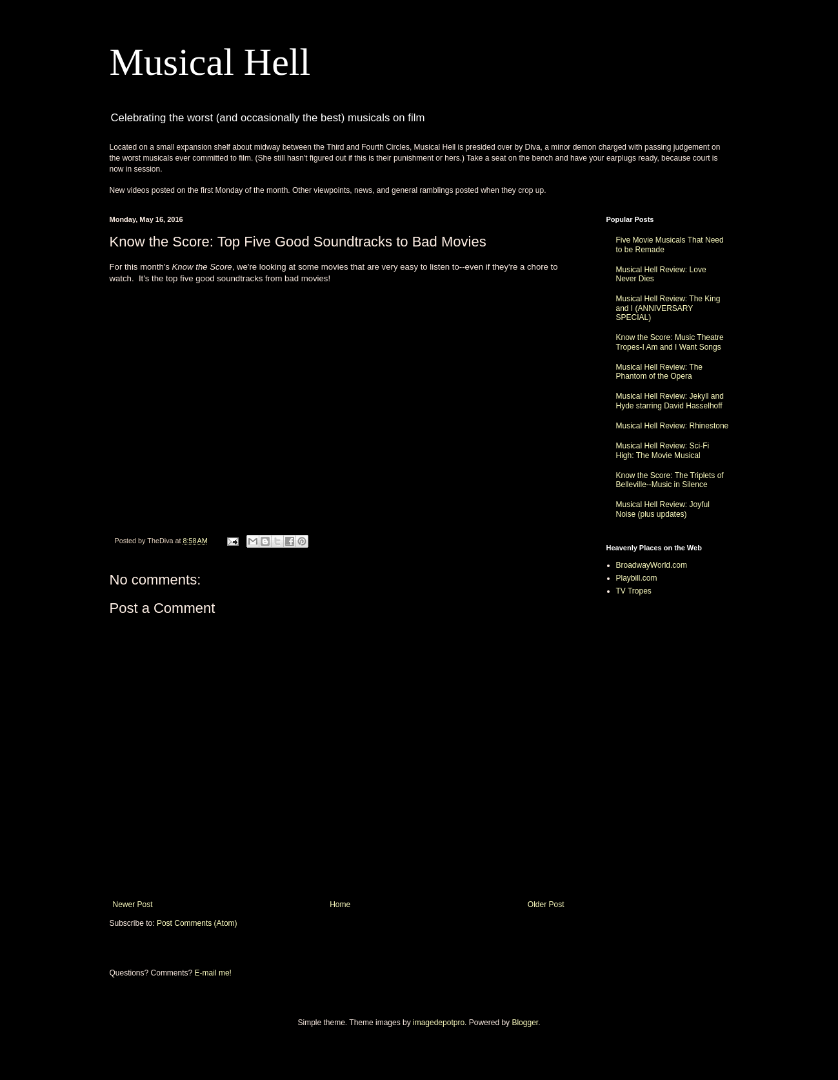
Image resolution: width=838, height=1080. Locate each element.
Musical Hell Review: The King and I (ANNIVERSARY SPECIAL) (668, 308)
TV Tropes (634, 590)
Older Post (546, 904)
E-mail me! (213, 972)
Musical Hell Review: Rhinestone (672, 425)
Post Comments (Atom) (197, 923)
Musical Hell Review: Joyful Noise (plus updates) (663, 509)
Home (340, 904)
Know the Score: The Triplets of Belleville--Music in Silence (670, 480)
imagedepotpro (438, 1022)
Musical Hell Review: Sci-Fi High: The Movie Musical (663, 450)
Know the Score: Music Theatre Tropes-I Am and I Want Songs (670, 342)
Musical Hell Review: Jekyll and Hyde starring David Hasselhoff (670, 401)
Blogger (525, 1022)
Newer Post (133, 904)
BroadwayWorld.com (651, 565)
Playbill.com (636, 578)
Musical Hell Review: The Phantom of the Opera (659, 372)
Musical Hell (210, 62)
